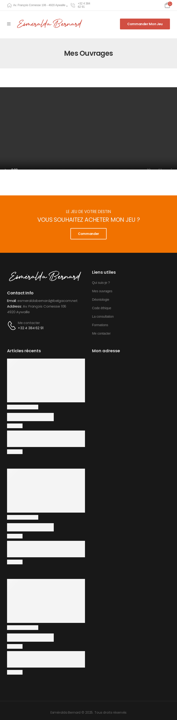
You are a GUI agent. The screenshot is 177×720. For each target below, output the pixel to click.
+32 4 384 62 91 (31, 327)
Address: (14, 306)
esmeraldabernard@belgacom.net (47, 300)
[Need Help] (81, 5)
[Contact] (12, 325)
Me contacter (29, 322)
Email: (11, 300)
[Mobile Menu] (9, 24)
